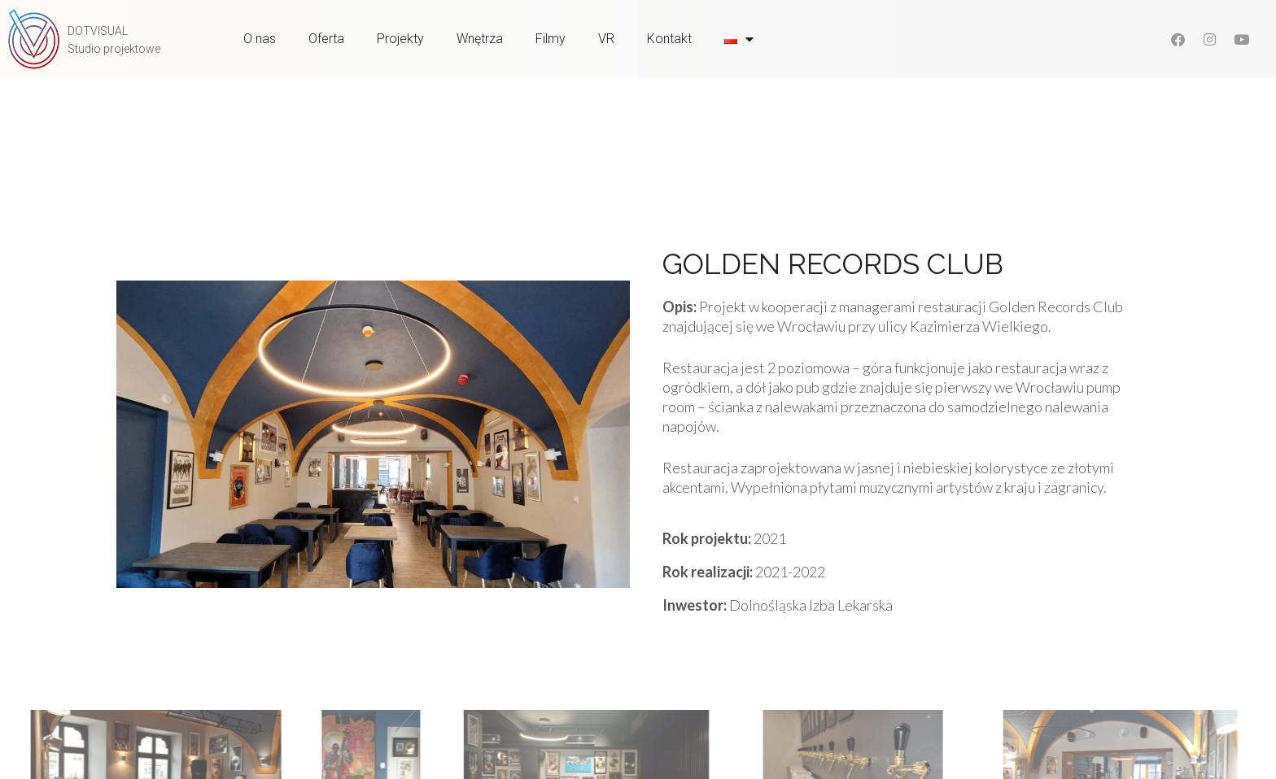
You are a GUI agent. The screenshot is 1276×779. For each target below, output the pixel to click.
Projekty (400, 38)
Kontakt (669, 38)
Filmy (550, 38)
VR (606, 38)
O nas (259, 38)
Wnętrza (480, 38)
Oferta (326, 38)
